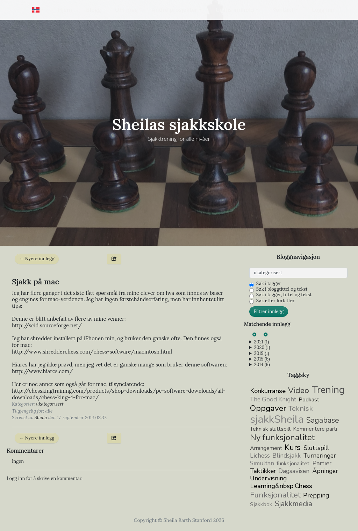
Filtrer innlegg (269, 311)
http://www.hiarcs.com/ (42, 371)
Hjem (65, 10)
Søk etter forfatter (275, 301)
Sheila (41, 418)
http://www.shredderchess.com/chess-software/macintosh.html (92, 351)
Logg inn (323, 10)
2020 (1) (262, 347)
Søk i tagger (268, 283)
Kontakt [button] (283, 10)
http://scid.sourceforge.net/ (47, 325)
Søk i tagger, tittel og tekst (284, 295)
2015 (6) (262, 359)
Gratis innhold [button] (235, 10)
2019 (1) (261, 353)
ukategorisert (50, 404)
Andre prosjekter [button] (175, 10)
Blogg (93, 10)
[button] (38, 10)
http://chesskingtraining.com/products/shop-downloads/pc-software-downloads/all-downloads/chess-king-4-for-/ (118, 394)
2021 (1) (261, 342)
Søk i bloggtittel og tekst (282, 289)
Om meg (126, 10)
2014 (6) (262, 365)
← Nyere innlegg (36, 259)
